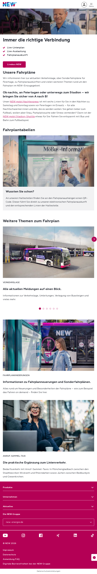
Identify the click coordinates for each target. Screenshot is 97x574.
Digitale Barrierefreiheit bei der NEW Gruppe (26, 564)
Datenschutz (9, 555)
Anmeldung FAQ (11, 559)
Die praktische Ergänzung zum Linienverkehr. (34, 462)
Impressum (8, 550)
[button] (94, 239)
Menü (91, 4)
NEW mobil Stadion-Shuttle (19, 117)
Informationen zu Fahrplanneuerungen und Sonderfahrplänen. (47, 382)
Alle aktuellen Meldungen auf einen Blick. (32, 289)
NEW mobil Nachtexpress (24, 102)
